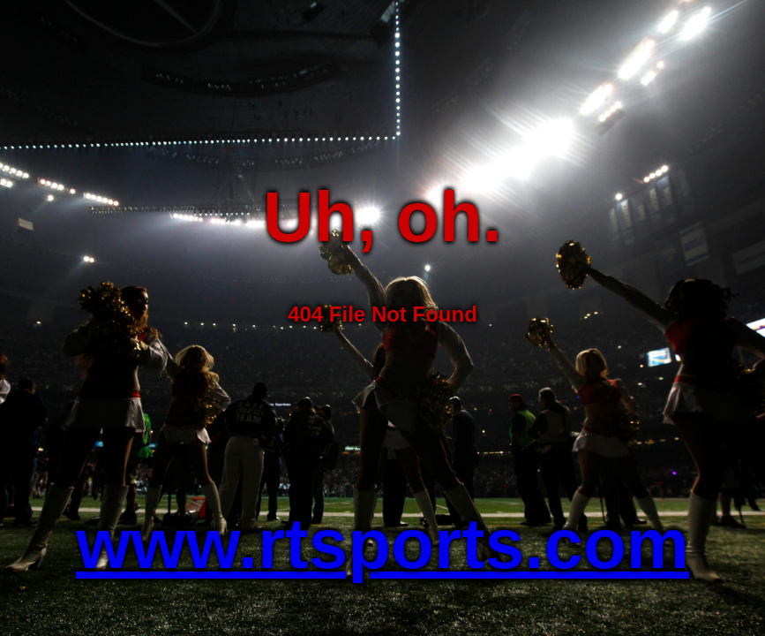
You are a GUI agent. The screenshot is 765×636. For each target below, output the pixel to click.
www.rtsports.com (382, 543)
